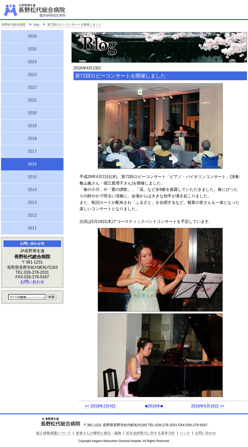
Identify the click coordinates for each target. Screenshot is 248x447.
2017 (32, 151)
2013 (32, 202)
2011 (32, 228)
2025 (32, 49)
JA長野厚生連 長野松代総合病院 (49, 10)
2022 (32, 87)
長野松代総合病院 (14, 24)
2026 (32, 36)
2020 (32, 113)
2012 (32, 215)
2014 (32, 190)
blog (36, 24)
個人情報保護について (53, 433)
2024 (32, 62)
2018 (32, 138)
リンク (185, 433)
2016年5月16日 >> (207, 406)
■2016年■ (154, 406)
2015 (32, 177)
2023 (32, 74)
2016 (32, 163)
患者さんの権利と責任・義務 (98, 433)
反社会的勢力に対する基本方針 (150, 433)
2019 (32, 126)
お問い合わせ (32, 282)
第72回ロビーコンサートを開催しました (74, 24)
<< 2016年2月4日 (100, 406)
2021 (32, 100)
